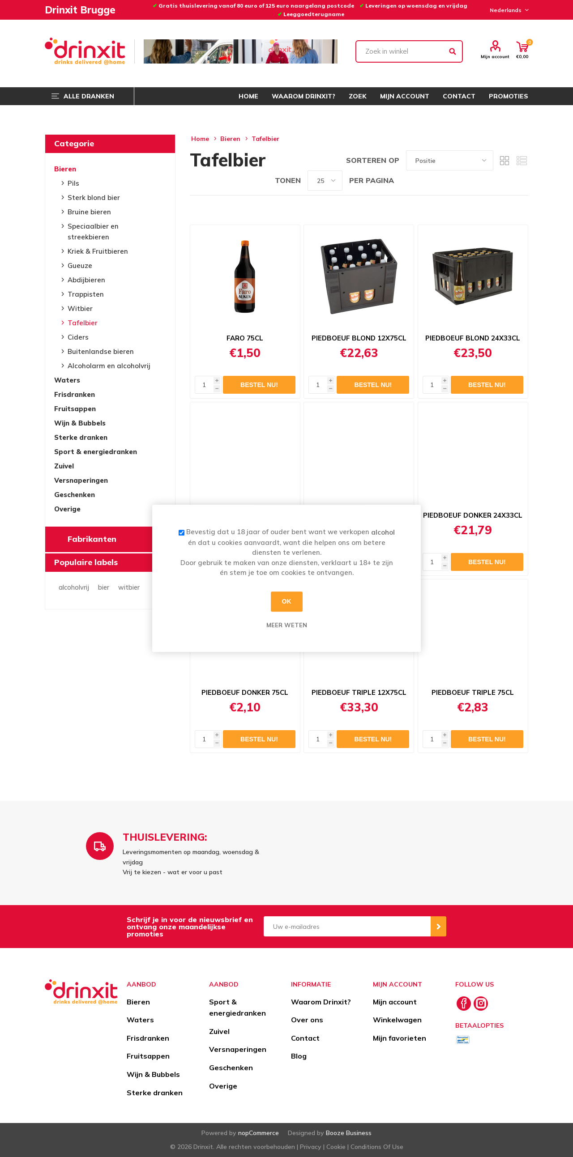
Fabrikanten (92, 539)
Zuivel (64, 466)
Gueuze (80, 265)
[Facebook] (464, 1003)
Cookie (336, 1147)
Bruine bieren (89, 212)
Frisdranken (74, 394)
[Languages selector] (507, 10)
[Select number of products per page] (325, 180)
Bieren (65, 169)
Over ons (307, 1019)
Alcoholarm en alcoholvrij (109, 366)
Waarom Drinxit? (321, 1001)
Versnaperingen (81, 480)
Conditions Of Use (377, 1147)
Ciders (78, 337)
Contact (305, 1038)
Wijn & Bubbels (80, 423)
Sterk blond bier (94, 197)
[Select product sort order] (449, 160)
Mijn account (495, 56)
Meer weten (286, 625)
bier (103, 587)
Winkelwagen (397, 1019)
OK (286, 601)
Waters (67, 380)
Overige (67, 509)
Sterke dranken (80, 437)
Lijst (521, 160)
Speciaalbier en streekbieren (93, 231)
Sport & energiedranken (95, 451)
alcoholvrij (74, 587)
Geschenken (74, 494)
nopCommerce (258, 1133)
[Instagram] (481, 1003)
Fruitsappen (75, 408)
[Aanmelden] (347, 926)
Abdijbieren (86, 280)
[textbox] (409, 51)
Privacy (310, 1147)
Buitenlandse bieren (101, 351)
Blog (299, 1055)
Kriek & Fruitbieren (98, 251)
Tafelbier (83, 323)
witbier (129, 587)
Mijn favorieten (399, 1038)
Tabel (504, 160)
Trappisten (86, 294)
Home (200, 139)
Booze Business (349, 1133)
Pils (73, 183)
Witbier (80, 308)
